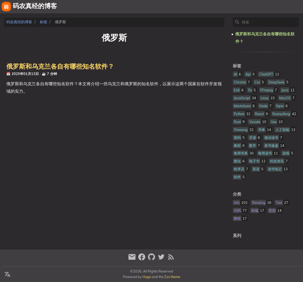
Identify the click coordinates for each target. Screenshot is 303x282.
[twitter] (162, 259)
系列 (237, 236)
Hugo (147, 277)
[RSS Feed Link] (171, 259)
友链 (266, 6)
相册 (281, 6)
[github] (152, 259)
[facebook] (142, 259)
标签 (43, 22)
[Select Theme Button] (241, 6)
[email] (133, 259)
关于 (254, 6)
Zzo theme (172, 277)
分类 (237, 194)
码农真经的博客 (19, 22)
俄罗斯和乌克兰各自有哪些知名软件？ (60, 67)
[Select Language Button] (7, 274)
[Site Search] (269, 22)
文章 (296, 6)
